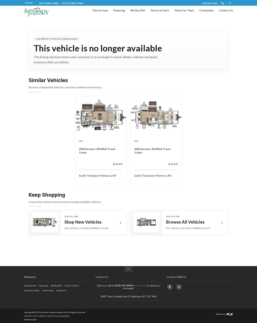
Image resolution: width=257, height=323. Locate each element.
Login (34, 319)
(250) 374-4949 (209, 3)
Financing (119, 13)
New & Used (100, 13)
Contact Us (226, 13)
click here (141, 285)
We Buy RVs (137, 13)
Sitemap (27, 319)
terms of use (53, 316)
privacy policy (64, 316)
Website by (224, 314)
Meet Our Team (184, 13)
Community (206, 13)
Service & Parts (160, 13)
